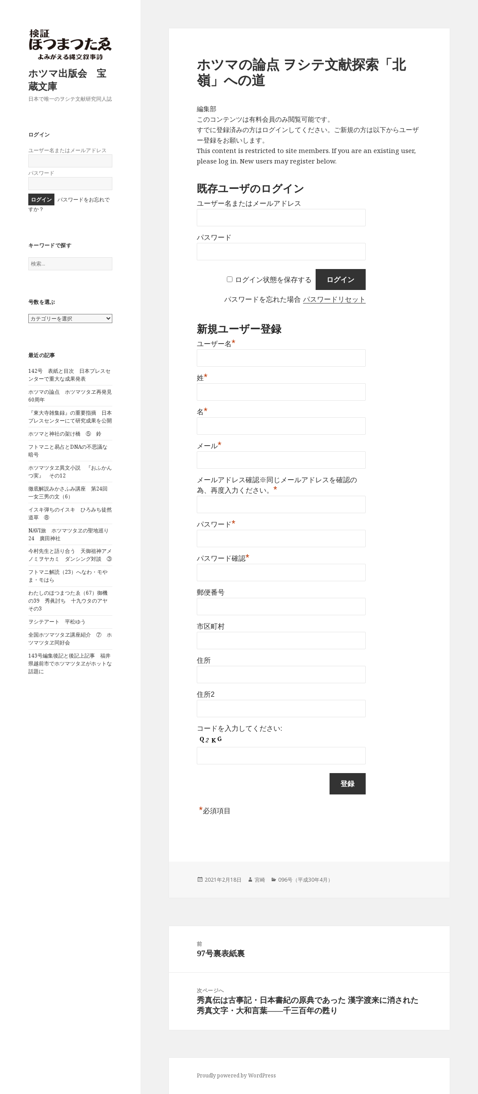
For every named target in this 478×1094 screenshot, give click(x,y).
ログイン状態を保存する (273, 279)
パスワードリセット (334, 299)
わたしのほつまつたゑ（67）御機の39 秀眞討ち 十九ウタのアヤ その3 (70, 600)
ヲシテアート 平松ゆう (57, 621)
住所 (204, 660)
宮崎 (260, 879)
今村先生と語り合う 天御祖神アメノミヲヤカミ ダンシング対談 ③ (70, 554)
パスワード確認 (223, 558)
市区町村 (211, 626)
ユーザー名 (216, 344)
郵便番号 (211, 592)
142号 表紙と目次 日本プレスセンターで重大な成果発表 (69, 374)
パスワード (41, 173)
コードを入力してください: (239, 728)
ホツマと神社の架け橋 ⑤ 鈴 (64, 433)
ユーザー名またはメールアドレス (67, 150)
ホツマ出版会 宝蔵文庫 (67, 79)
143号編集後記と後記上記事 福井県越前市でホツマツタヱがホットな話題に (70, 663)
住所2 (206, 694)
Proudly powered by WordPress (236, 1075)
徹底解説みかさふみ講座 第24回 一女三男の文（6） (70, 492)
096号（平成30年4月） (305, 879)
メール (209, 446)
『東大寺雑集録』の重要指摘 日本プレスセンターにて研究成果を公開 (70, 416)
